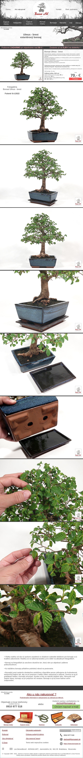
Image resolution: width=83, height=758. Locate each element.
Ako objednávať (7, 738)
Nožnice (42, 725)
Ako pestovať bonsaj (33, 738)
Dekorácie (74, 725)
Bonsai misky (8, 725)
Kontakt (5, 730)
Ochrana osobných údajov (35, 734)
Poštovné (5, 734)
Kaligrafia (58, 725)
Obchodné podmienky (33, 730)
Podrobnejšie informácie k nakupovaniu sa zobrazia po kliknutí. (41, 698)
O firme (4, 743)
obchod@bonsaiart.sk (66, 703)
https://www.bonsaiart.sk (72, 744)
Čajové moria (24, 725)
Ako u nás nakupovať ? (41, 694)
